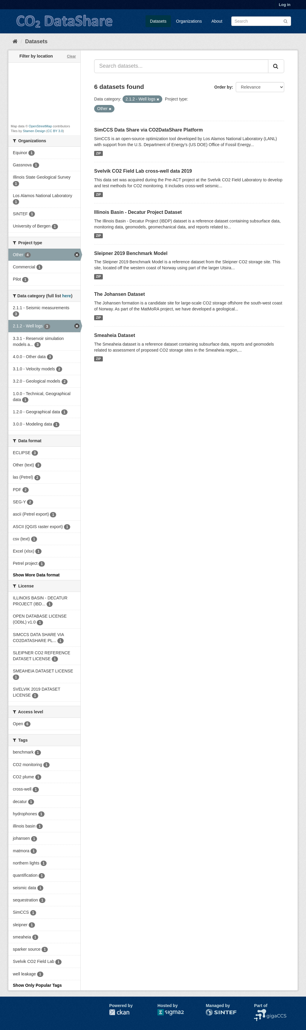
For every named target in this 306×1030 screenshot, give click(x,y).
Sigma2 (175, 1012)
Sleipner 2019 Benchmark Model (130, 253)
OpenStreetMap (40, 126)
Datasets (158, 21)
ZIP (98, 153)
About (216, 21)
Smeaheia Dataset (114, 335)
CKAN (119, 1012)
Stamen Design (34, 131)
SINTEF (213, 1012)
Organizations (189, 21)
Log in (284, 4)
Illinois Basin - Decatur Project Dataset (138, 212)
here (66, 295)
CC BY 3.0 (55, 131)
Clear (71, 56)
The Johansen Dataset (119, 294)
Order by (223, 87)
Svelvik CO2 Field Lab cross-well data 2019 (143, 171)
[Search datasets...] (181, 66)
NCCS (260, 1012)
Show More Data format (36, 575)
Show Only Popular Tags (37, 985)
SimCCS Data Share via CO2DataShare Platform (148, 129)
